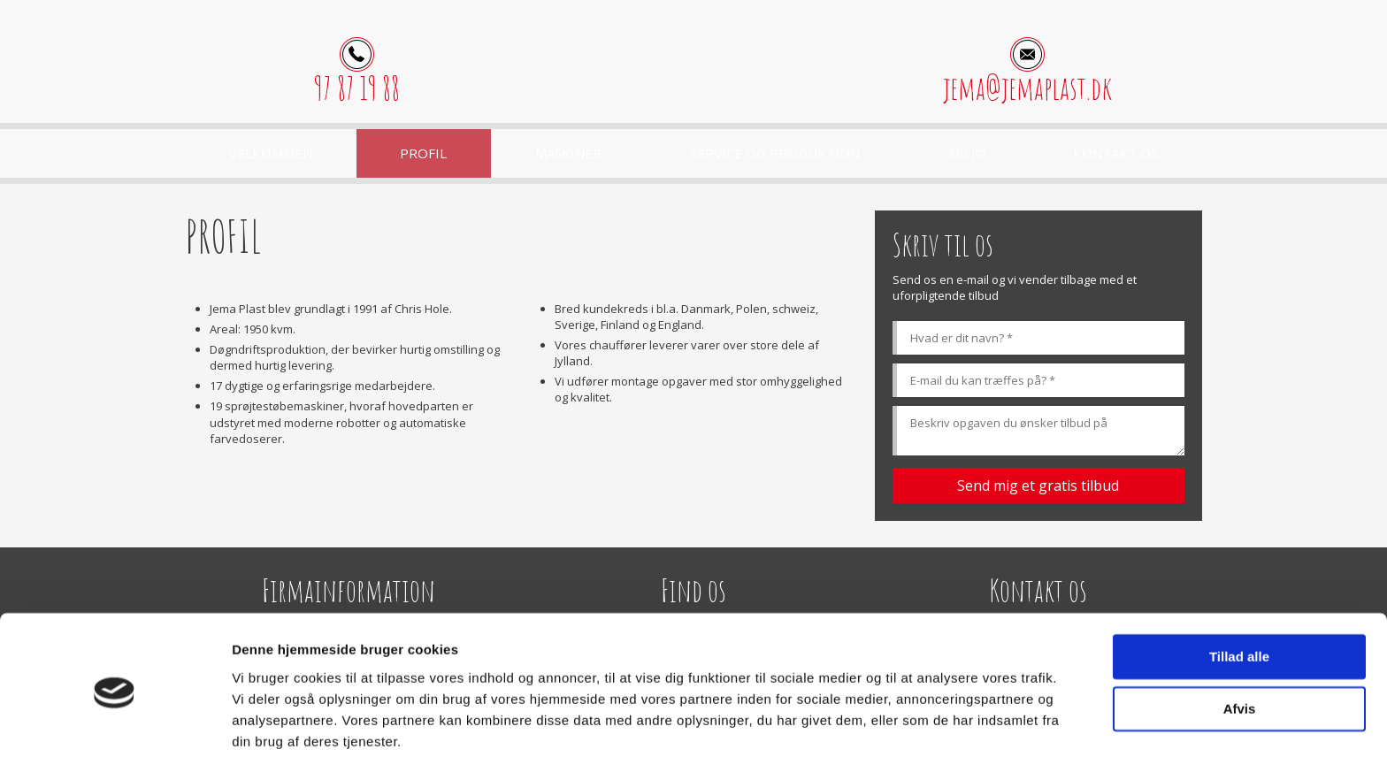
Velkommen (270, 153)
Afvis (1239, 640)
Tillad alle (1239, 589)
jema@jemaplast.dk (1027, 88)
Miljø (966, 153)
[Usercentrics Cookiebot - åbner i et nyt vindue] (114, 722)
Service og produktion (775, 153)
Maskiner (568, 153)
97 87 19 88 (357, 88)
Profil (423, 153)
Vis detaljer (267, 722)
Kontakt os (1115, 153)
